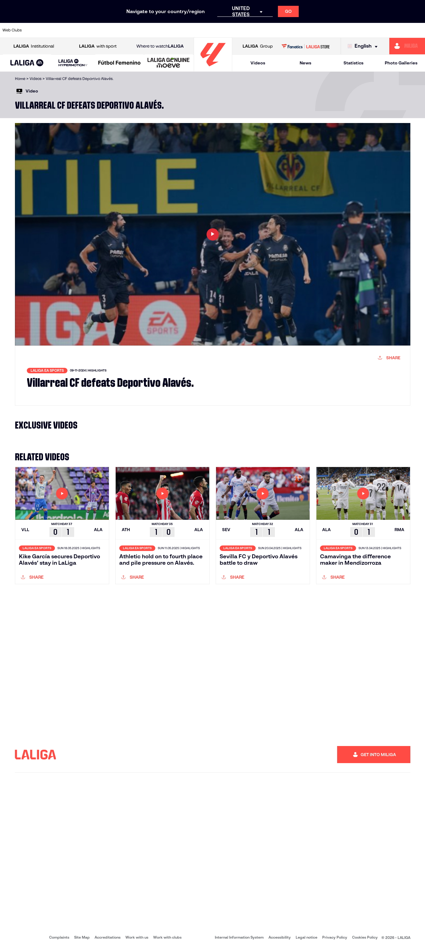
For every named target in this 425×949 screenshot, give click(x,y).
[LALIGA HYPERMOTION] (73, 63)
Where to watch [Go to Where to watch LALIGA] (160, 46)
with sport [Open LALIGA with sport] (98, 46)
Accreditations (108, 937)
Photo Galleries (401, 62)
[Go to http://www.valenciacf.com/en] (397, 30)
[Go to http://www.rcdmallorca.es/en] (277, 30)
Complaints (59, 937)
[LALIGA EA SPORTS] (27, 63)
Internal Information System (239, 937)
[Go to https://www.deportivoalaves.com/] (97, 30)
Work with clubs (167, 937)
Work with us (136, 937)
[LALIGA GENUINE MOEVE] (168, 63)
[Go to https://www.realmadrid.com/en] (317, 30)
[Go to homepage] (213, 68)
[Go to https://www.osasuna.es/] (77, 30)
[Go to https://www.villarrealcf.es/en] (418, 30)
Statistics (353, 62)
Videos (257, 62)
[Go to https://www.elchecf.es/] (117, 30)
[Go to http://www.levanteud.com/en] (197, 30)
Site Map (82, 937)
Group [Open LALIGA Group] (258, 46)
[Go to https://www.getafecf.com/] (157, 30)
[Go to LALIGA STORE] (306, 46)
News (305, 62)
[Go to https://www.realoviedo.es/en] (337, 30)
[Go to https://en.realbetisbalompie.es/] (297, 30)
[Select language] (364, 46)
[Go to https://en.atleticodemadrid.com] (57, 30)
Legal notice (306, 937)
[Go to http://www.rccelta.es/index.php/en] (237, 30)
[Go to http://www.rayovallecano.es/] (217, 30)
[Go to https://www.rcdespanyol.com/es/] (257, 30)
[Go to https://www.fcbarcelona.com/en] (137, 30)
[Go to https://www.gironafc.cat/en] (177, 30)
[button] (27, 63)
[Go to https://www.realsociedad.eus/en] (357, 30)
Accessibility (279, 937)
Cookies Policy (365, 937)
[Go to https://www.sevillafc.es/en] (377, 30)
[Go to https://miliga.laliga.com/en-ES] (407, 46)
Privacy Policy (334, 937)
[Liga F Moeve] (119, 63)
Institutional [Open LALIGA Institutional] (33, 46)
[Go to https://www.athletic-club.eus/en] (37, 30)
